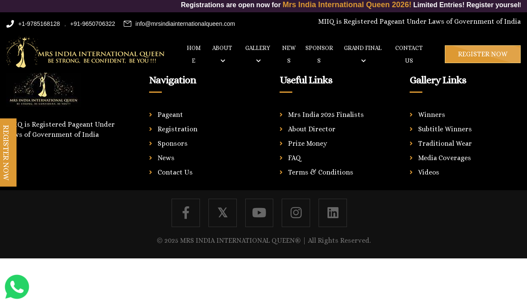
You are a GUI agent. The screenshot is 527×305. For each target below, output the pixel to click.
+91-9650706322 (92, 23)
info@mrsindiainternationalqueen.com (179, 24)
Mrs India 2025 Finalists (326, 115)
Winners (431, 115)
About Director (312, 129)
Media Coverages (444, 158)
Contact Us (175, 172)
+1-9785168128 (33, 23)
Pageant (170, 115)
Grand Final (363, 54)
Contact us (409, 54)
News (289, 54)
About (222, 54)
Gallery (257, 54)
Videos (428, 172)
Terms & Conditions (320, 172)
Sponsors (319, 54)
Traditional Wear (445, 143)
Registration (177, 129)
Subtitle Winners (445, 129)
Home (194, 54)
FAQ (294, 158)
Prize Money (307, 143)
